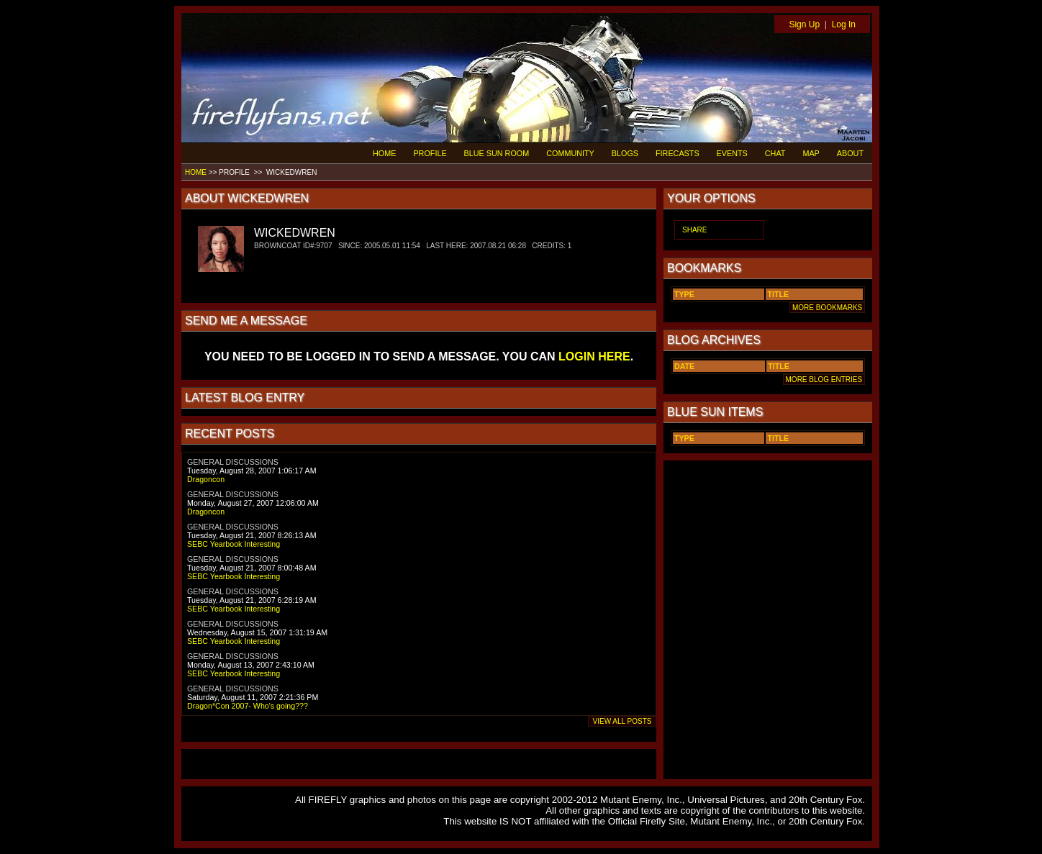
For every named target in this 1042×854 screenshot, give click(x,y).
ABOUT (850, 153)
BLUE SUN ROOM (497, 153)
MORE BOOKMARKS (827, 308)
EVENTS (732, 153)
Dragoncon (206, 479)
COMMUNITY (570, 153)
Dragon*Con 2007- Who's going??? (247, 705)
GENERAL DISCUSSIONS (232, 462)
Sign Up (804, 24)
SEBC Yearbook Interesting (233, 544)
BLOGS (625, 153)
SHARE (694, 230)
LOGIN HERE (594, 356)
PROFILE (429, 153)
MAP (810, 153)
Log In (844, 24)
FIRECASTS (677, 153)
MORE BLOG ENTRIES (824, 379)
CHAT (775, 153)
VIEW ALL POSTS (622, 721)
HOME (384, 153)
